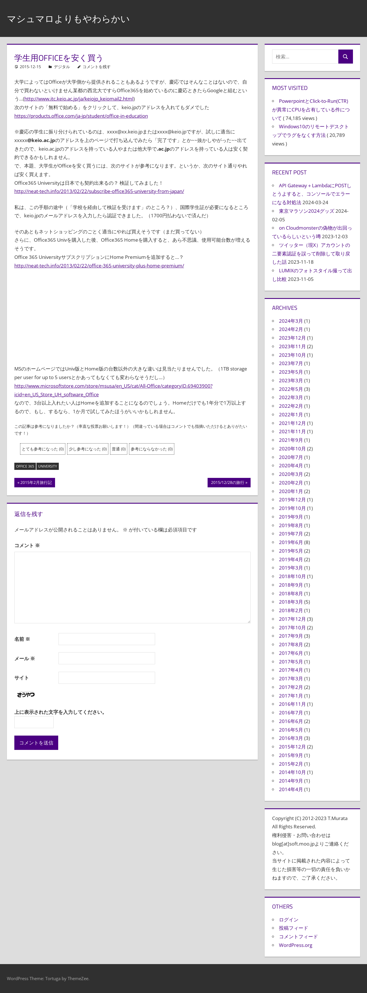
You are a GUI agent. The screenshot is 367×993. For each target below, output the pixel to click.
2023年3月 (291, 380)
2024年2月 (291, 329)
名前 (22, 639)
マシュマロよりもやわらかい (76, 18)
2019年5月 (291, 550)
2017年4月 (291, 670)
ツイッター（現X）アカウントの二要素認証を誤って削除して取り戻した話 (311, 253)
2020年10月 (292, 448)
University (47, 466)
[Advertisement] (132, 317)
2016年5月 (291, 729)
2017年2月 (291, 687)
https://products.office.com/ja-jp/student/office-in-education (81, 116)
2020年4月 (291, 465)
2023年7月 (291, 363)
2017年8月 (291, 644)
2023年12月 (292, 337)
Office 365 (25, 466)
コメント (27, 545)
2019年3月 (291, 567)
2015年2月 (291, 763)
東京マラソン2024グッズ (306, 211)
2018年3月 (291, 601)
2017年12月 (292, 619)
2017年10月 (292, 627)
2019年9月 (291, 516)
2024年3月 (291, 321)
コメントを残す (97, 66)
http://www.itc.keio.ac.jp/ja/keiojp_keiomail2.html (78, 98)
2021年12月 (292, 423)
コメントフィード (298, 936)
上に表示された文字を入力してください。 (60, 712)
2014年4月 (291, 789)
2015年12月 (292, 746)
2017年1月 (291, 695)
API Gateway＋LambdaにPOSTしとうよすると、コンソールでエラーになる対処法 (312, 194)
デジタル (62, 66)
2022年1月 (291, 414)
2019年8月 (291, 525)
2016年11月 (292, 704)
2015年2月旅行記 (36, 483)
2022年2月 (291, 406)
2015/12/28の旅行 (227, 483)
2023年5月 (291, 372)
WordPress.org (295, 945)
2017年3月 (291, 678)
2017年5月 (291, 661)
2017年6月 (291, 653)
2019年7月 (291, 533)
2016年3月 (291, 738)
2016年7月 (291, 712)
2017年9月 (291, 636)
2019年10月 (292, 508)
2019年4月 (291, 559)
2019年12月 (292, 499)
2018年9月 (291, 585)
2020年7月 (291, 457)
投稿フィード (293, 928)
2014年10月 (292, 772)
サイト (21, 677)
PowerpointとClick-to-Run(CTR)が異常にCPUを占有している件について (311, 109)
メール (24, 658)
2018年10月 (292, 576)
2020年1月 (291, 491)
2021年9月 (291, 440)
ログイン (288, 919)
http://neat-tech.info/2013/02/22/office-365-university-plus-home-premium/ (99, 265)
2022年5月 (291, 389)
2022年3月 (291, 397)
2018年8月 (291, 593)
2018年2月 (291, 610)
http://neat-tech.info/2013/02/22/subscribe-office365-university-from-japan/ (99, 191)
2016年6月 (291, 721)
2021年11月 (292, 431)
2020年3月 (291, 474)
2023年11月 (292, 346)
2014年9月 (291, 780)
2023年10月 (292, 355)
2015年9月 (291, 755)
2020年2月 (291, 482)
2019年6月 (291, 542)
